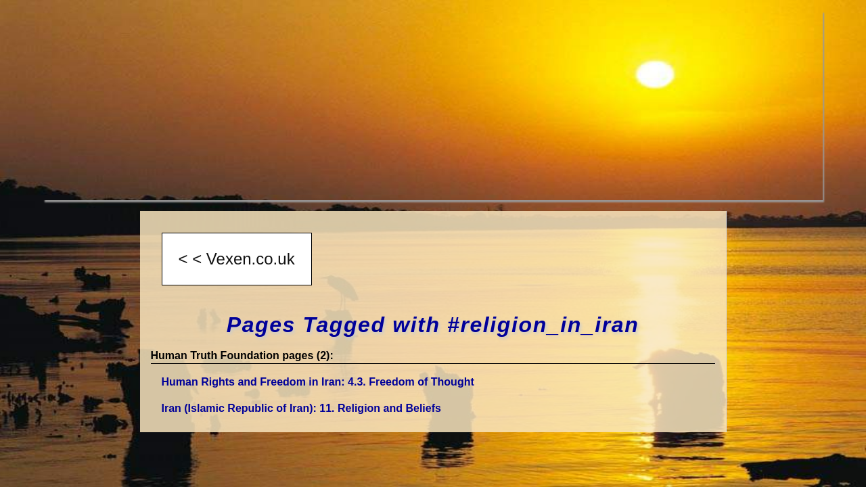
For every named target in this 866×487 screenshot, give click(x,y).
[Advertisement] (433, 105)
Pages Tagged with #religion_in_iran (433, 324)
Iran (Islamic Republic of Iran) (301, 408)
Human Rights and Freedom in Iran (318, 382)
